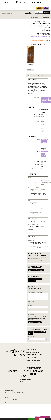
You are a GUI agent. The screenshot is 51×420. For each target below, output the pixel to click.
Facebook (37, 331)
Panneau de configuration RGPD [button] (11, 399)
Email (30, 333)
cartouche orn (45, 99)
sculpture (47, 36)
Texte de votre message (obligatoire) (35, 292)
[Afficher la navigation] (3, 2)
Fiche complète (40, 270)
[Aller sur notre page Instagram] (35, 374)
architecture (34, 36)
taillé (43, 154)
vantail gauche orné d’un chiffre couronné (30, 65)
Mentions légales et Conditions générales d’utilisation (15, 392)
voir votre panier (45, 17)
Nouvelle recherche (29, 13)
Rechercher (46, 12)
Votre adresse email (31, 310)
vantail (42, 116)
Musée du (34, 355)
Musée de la (32, 352)
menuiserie (40, 36)
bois (43, 151)
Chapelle (31, 357)
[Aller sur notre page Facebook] (31, 374)
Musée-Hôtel (33, 360)
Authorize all (31, 418)
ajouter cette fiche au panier (35, 278)
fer (46, 151)
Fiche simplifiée (32, 270)
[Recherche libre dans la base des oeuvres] (39, 12)
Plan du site (7, 397)
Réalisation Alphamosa (9, 390)
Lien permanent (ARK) (32, 336)
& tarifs (25, 379)
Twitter (30, 331)
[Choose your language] (9, 402)
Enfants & (12, 374)
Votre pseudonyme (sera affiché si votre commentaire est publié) (38, 304)
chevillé (43, 155)
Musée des (39, 8)
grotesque (44, 102)
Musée (46, 8)
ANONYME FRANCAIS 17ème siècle (43, 123)
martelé (43, 156)
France (42, 127)
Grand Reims (15, 388)
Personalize (43, 418)
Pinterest (43, 331)
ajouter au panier (35, 17)
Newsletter (22, 382)
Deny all (37, 418)
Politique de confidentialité (10, 395)
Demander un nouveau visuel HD (34, 261)
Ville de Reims (7, 388)
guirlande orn (44, 100)
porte (42, 114)
